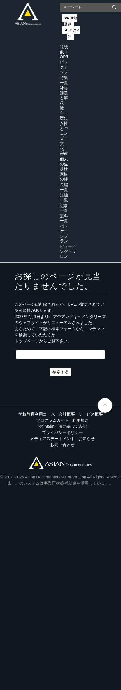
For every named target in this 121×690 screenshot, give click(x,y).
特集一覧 (64, 80)
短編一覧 (64, 197)
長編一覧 (64, 187)
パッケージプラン (64, 233)
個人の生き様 (64, 164)
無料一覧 (64, 218)
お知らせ (86, 438)
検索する (60, 371)
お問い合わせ (62, 444)
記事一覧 (64, 208)
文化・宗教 (64, 148)
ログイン (73, 33)
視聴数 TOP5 (64, 52)
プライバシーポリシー (62, 432)
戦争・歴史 (64, 113)
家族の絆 (64, 176)
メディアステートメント (52, 438)
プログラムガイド (52, 420)
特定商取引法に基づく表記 (62, 426)
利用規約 (80, 420)
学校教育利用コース (36, 414)
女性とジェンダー (64, 130)
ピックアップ (64, 67)
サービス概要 (90, 414)
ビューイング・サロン (68, 251)
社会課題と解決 (64, 95)
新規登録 (70, 21)
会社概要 (67, 414)
